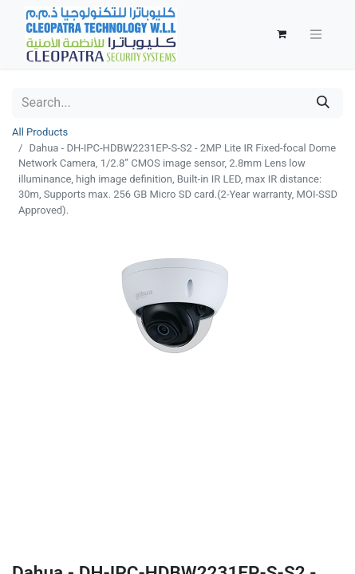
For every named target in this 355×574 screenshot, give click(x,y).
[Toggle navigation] (316, 34)
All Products (40, 132)
